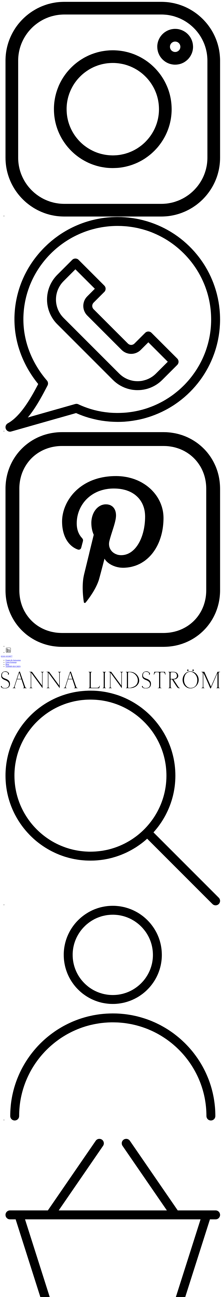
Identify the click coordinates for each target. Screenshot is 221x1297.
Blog (7, 664)
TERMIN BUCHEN (13, 666)
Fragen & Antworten (13, 660)
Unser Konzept (11, 662)
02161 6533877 (6, 656)
